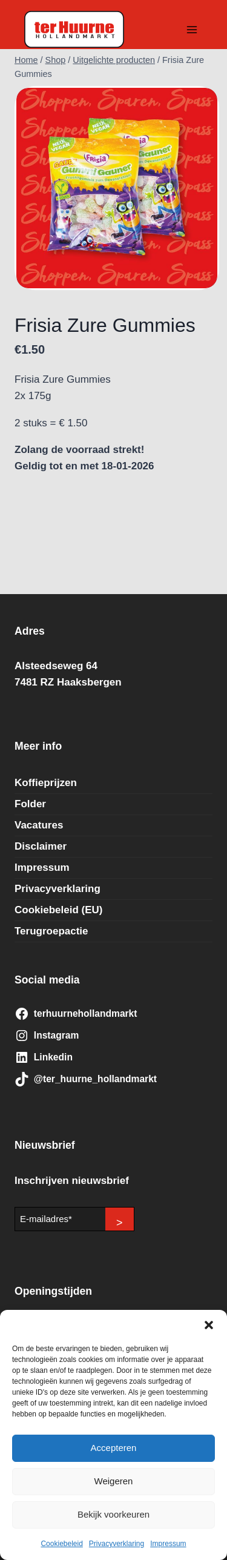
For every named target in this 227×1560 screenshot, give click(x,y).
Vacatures (39, 825)
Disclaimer (41, 846)
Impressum (168, 1543)
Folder (30, 804)
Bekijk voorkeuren (113, 1514)
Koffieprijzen (46, 782)
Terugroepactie (51, 931)
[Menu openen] (191, 29)
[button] (209, 1325)
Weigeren (113, 1481)
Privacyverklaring (116, 1543)
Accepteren (114, 1448)
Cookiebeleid (61, 1543)
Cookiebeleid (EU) (58, 910)
